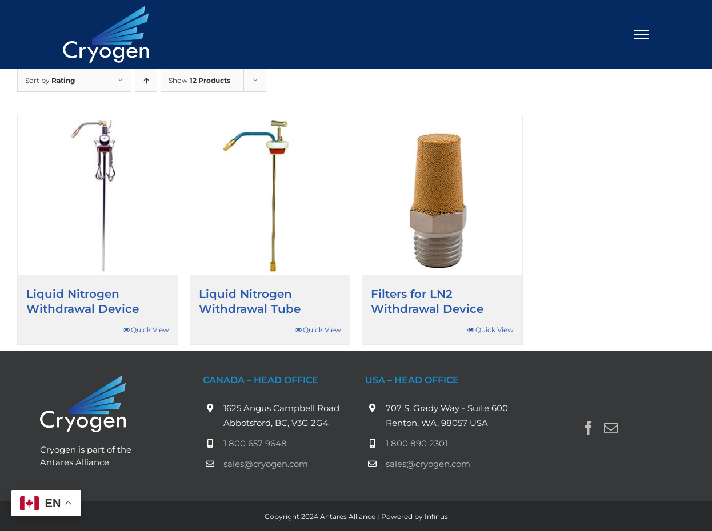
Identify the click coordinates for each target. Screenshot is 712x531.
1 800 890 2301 (416, 443)
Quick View (150, 329)
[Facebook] (588, 428)
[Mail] (611, 428)
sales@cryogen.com (265, 463)
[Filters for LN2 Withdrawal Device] (442, 195)
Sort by (50, 80)
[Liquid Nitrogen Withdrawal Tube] (270, 195)
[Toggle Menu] (641, 34)
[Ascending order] (146, 80)
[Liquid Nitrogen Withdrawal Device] (98, 195)
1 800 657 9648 (255, 443)
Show (199, 80)
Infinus (436, 516)
